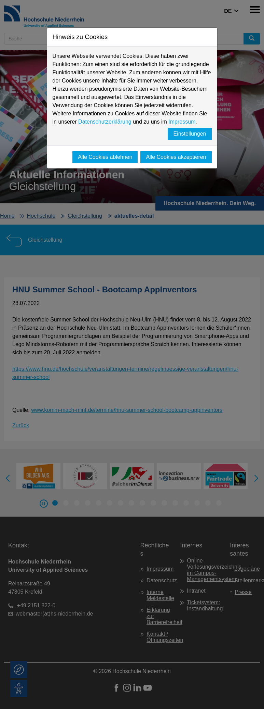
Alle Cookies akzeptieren (176, 157)
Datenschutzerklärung (104, 122)
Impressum (181, 122)
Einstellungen (189, 134)
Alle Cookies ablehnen (105, 157)
